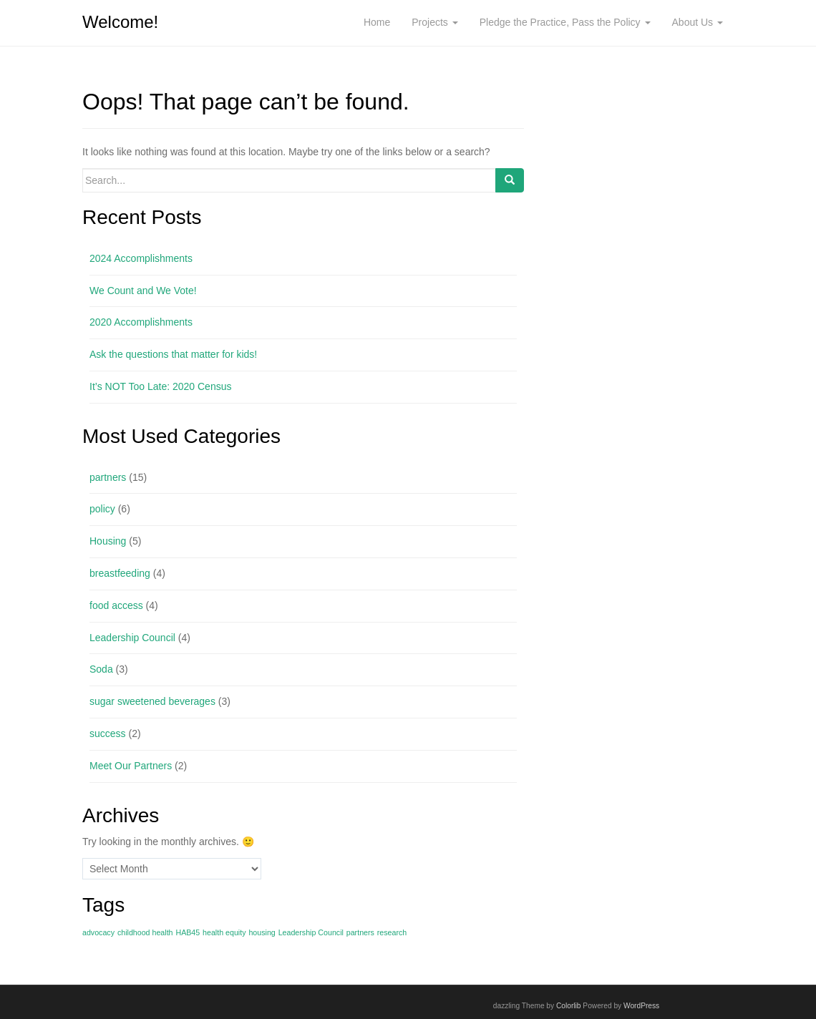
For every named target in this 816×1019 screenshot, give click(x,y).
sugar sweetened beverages (152, 701)
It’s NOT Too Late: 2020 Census (160, 386)
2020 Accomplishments (141, 322)
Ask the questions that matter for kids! (173, 354)
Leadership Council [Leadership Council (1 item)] (311, 932)
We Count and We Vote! (143, 290)
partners (107, 477)
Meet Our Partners (130, 765)
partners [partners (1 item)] (360, 932)
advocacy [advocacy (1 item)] (98, 932)
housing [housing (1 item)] (261, 932)
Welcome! (120, 21)
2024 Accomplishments (141, 258)
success (107, 733)
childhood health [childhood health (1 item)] (145, 932)
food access (116, 605)
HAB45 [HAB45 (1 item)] (187, 932)
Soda (101, 669)
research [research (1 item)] (392, 932)
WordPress (641, 1006)
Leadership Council (132, 637)
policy (102, 509)
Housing (107, 541)
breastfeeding (119, 573)
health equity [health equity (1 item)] (224, 932)
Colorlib (568, 1006)
